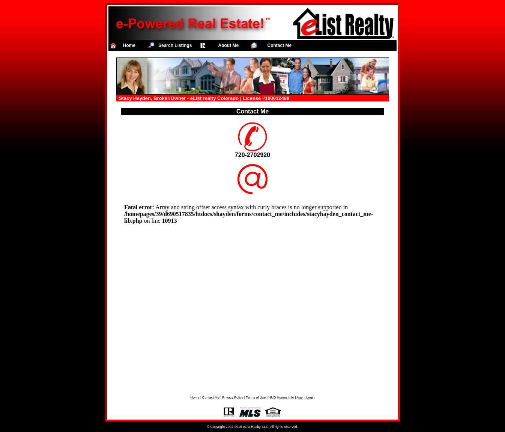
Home (194, 397)
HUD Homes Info (281, 397)
